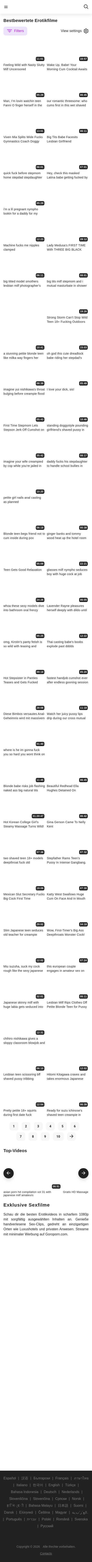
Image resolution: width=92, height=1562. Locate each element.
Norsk (76, 1499)
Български (41, 1478)
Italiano (21, 1485)
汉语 (24, 1478)
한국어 (38, 1485)
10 (58, 1136)
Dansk (9, 1512)
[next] (71, 1136)
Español (9, 1478)
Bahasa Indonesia (24, 1492)
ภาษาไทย (81, 1478)
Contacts (46, 1553)
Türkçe (70, 1485)
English (54, 1485)
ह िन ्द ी (15, 1505)
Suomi (78, 1505)
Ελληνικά (26, 1512)
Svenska (81, 1519)
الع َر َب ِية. (80, 1512)
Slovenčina (41, 1499)
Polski (46, 1519)
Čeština (44, 1512)
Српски (61, 1499)
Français (61, 1478)
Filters (15, 31)
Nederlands (70, 1492)
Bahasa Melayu (40, 1505)
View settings (75, 31)
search (86, 6)
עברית (31, 1519)
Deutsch (50, 1492)
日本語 (63, 1505)
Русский (47, 1526)
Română (62, 1519)
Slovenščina (18, 1499)
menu (6, 7)
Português (14, 1519)
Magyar (61, 1512)
